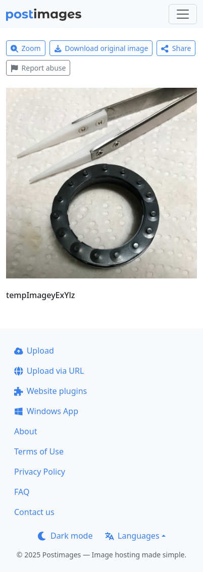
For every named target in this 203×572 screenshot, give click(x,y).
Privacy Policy (39, 471)
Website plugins (50, 390)
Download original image (101, 48)
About (25, 431)
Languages (132, 535)
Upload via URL (49, 370)
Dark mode (65, 535)
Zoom (26, 48)
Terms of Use (39, 451)
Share (176, 48)
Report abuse (38, 68)
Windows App (46, 411)
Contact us (34, 512)
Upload (34, 350)
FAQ (21, 491)
